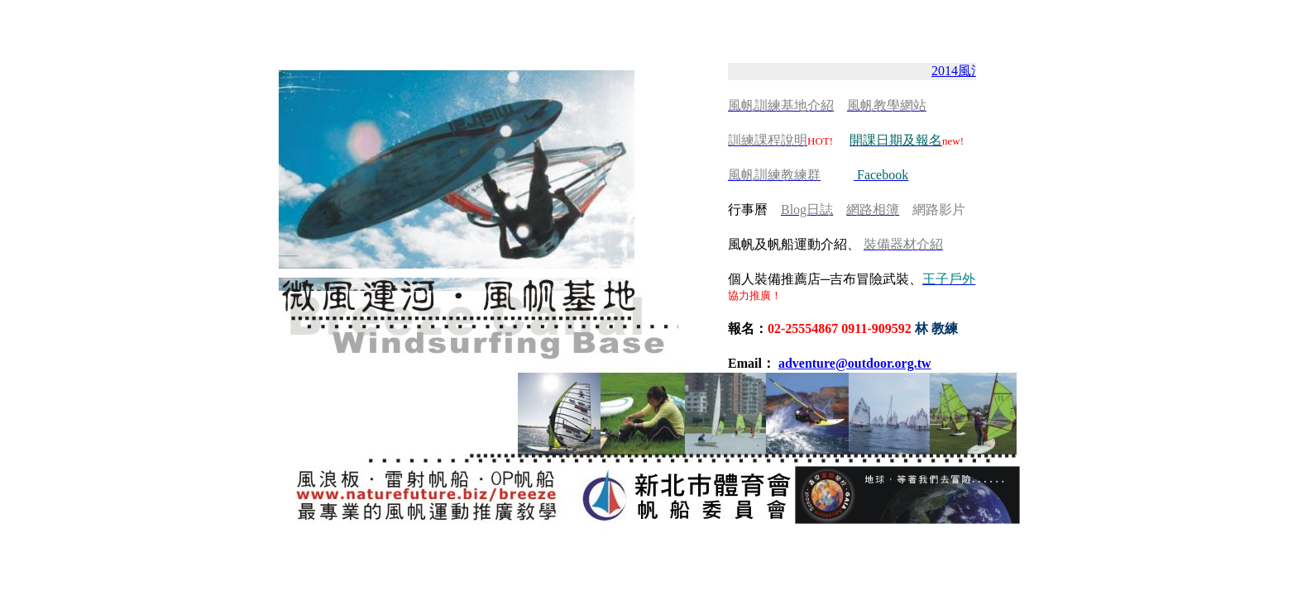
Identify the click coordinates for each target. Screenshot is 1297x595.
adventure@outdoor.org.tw (854, 363)
